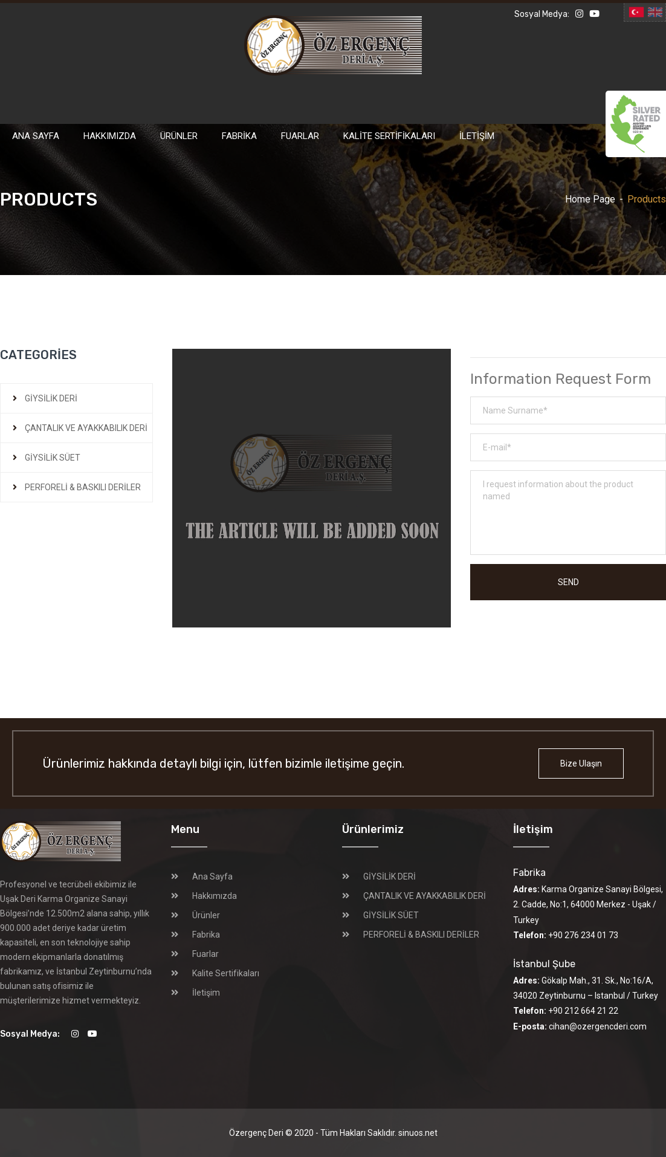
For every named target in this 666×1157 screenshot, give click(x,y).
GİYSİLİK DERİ (51, 398)
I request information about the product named (568, 512)
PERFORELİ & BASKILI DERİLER (83, 487)
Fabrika (239, 136)
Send (568, 582)
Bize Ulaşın (581, 763)
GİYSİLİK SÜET (52, 457)
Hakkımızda (109, 136)
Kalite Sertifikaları (389, 136)
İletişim (476, 136)
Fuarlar (300, 136)
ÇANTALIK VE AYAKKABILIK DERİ (86, 428)
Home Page (590, 199)
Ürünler (179, 136)
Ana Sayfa (35, 136)
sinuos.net (418, 1133)
